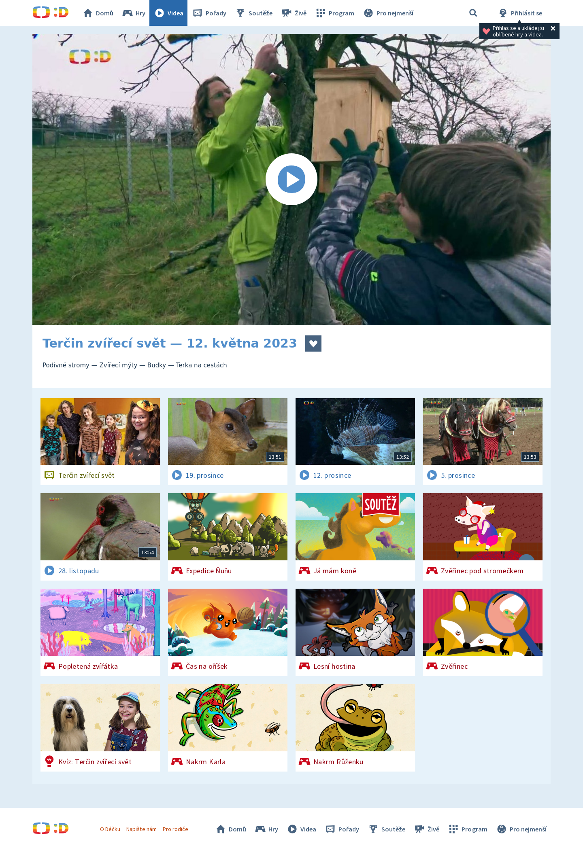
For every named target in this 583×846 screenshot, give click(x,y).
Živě (293, 13)
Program (334, 13)
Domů (97, 13)
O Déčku (110, 829)
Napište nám (141, 829)
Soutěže (253, 13)
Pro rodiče (175, 829)
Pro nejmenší (387, 13)
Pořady (208, 13)
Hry (133, 13)
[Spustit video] (291, 179)
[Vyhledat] (473, 13)
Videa (168, 13)
